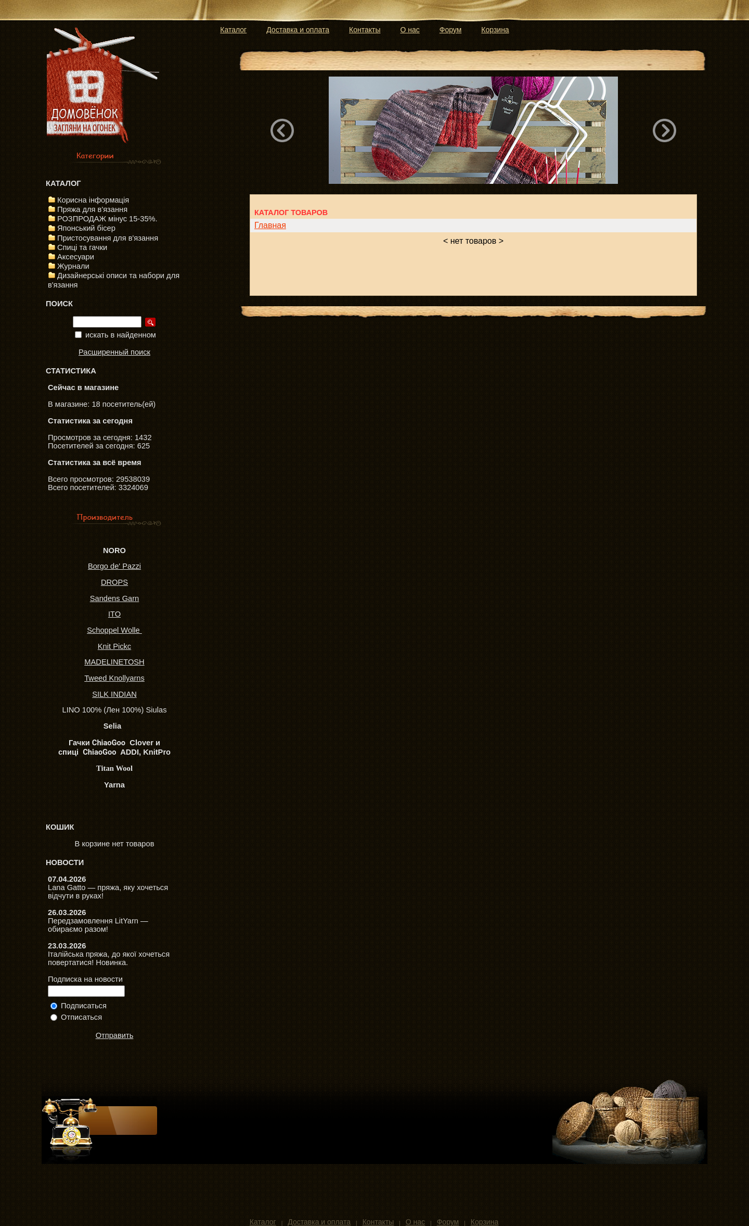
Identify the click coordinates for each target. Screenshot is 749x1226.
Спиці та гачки (82, 247)
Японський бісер (86, 228)
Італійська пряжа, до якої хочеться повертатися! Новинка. (109, 958)
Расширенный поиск (114, 352)
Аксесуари (75, 257)
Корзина (495, 30)
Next (664, 130)
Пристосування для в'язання (107, 238)
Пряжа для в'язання (92, 209)
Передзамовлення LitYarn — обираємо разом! (98, 925)
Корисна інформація (93, 200)
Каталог (233, 30)
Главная (270, 225)
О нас (410, 30)
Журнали (73, 266)
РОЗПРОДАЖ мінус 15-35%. (107, 219)
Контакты (364, 30)
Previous (282, 130)
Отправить (115, 1035)
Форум (451, 30)
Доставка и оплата (297, 30)
